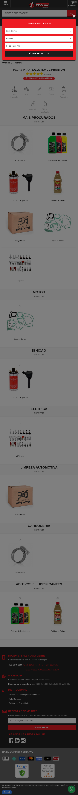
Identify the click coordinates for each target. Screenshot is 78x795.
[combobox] (39, 31)
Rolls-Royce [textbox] (11, 31)
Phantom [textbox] (10, 38)
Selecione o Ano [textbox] (13, 46)
